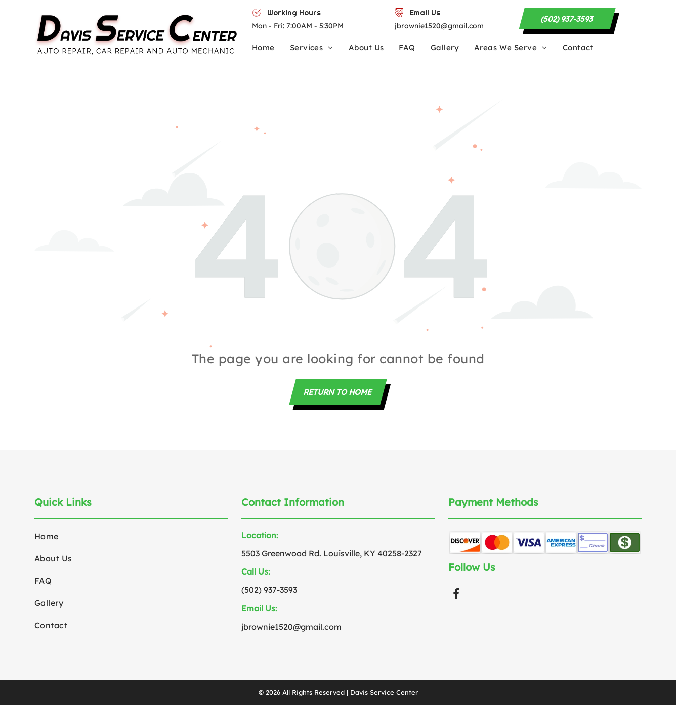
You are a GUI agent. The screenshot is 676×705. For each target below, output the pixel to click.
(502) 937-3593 (269, 590)
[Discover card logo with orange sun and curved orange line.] (465, 542)
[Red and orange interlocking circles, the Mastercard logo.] (497, 542)
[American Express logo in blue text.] (561, 542)
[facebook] (456, 594)
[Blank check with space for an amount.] (593, 542)
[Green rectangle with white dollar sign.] (625, 542)
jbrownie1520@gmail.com (439, 25)
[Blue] (529, 542)
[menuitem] (271, 47)
